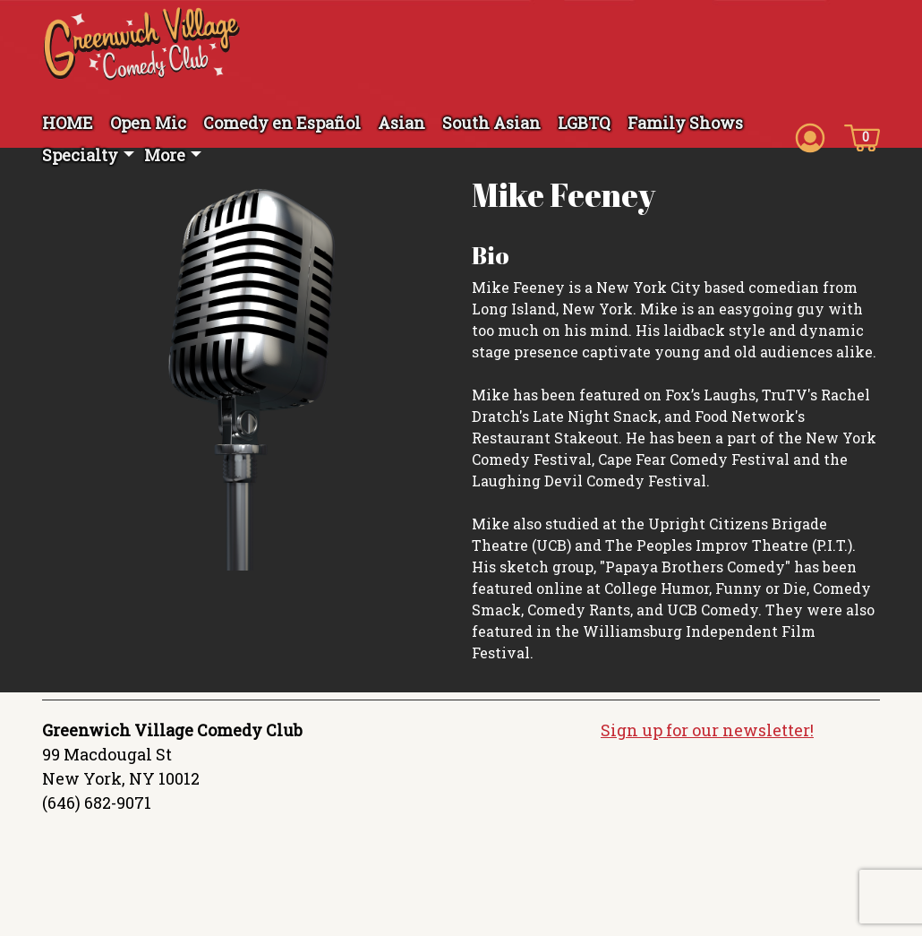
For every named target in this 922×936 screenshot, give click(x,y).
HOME (67, 122)
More (164, 155)
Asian (401, 122)
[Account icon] (810, 136)
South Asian (491, 122)
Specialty (80, 155)
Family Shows (685, 122)
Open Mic (148, 122)
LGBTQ (584, 122)
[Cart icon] (862, 136)
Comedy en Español (282, 122)
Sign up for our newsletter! (707, 730)
